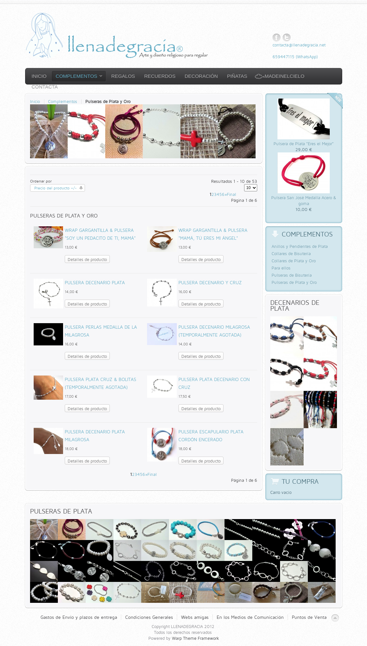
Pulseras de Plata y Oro (294, 282)
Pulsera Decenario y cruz (210, 282)
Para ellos (281, 268)
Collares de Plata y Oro (294, 260)
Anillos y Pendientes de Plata (300, 246)
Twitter (287, 38)
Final (231, 194)
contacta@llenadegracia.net (299, 44)
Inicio (35, 101)
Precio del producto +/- (55, 187)
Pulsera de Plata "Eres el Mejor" (304, 143)
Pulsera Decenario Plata (95, 282)
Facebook (277, 38)
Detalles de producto (87, 259)
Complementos (62, 101)
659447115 (283, 56)
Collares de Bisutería (291, 253)
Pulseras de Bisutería (292, 275)
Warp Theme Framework (195, 638)
